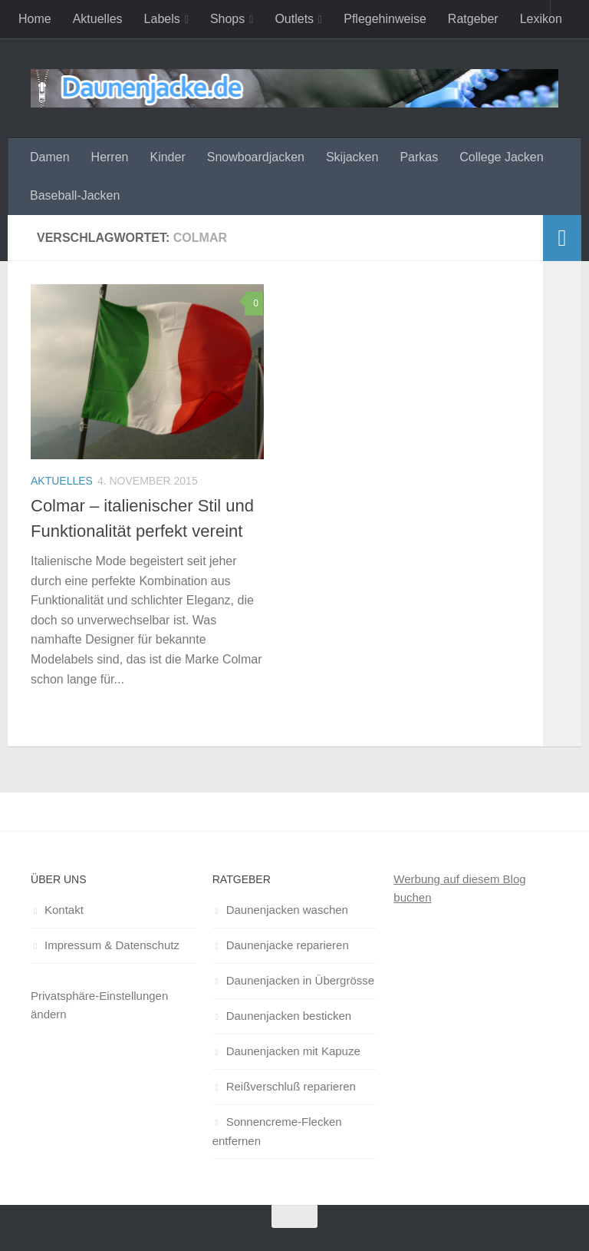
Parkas (419, 157)
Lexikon (541, 18)
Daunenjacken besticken (288, 1015)
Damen (50, 157)
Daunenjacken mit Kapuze (293, 1050)
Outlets (294, 18)
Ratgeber (473, 18)
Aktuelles (98, 18)
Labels (162, 18)
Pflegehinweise (385, 18)
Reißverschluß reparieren (291, 1086)
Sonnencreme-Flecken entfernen (277, 1131)
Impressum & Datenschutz (111, 944)
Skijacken (352, 157)
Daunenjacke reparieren (287, 944)
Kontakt (64, 909)
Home (34, 18)
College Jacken (501, 157)
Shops (227, 18)
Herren (110, 157)
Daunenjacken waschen (287, 909)
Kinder (167, 157)
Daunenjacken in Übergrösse (300, 980)
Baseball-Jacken (75, 195)
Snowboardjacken (255, 157)
